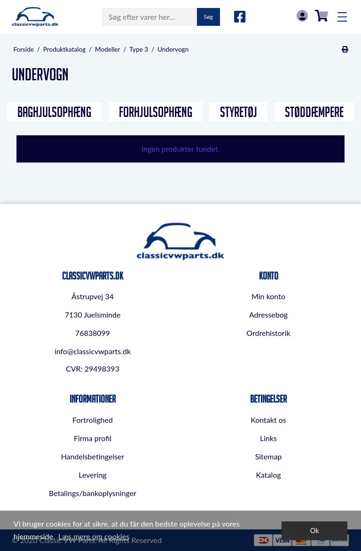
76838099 (92, 332)
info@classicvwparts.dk (93, 351)
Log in (302, 16)
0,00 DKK (321, 16)
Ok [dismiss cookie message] (314, 531)
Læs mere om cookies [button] (93, 536)
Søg (208, 16)
